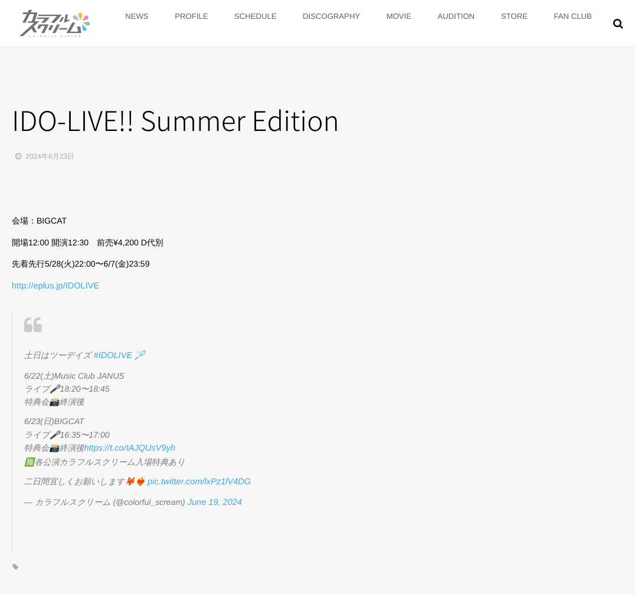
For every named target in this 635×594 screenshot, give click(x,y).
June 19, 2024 (214, 497)
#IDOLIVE (112, 354)
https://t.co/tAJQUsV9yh (128, 445)
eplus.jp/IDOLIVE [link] (54, 285)
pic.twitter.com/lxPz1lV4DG (197, 478)
